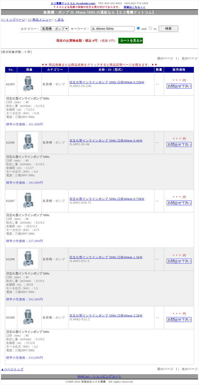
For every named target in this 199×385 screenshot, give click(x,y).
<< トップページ (13, 19)
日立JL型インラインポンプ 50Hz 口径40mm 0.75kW (106, 199)
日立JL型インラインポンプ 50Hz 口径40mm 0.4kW (106, 140)
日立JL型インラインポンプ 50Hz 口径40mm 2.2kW (106, 315)
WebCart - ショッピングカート (99, 376)
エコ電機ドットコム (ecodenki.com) (73, 3)
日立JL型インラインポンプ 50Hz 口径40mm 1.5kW (106, 257)
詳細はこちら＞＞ (135, 7)
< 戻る (59, 19)
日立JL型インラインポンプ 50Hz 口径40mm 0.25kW (106, 82)
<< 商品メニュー (40, 19)
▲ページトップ (12, 369)
